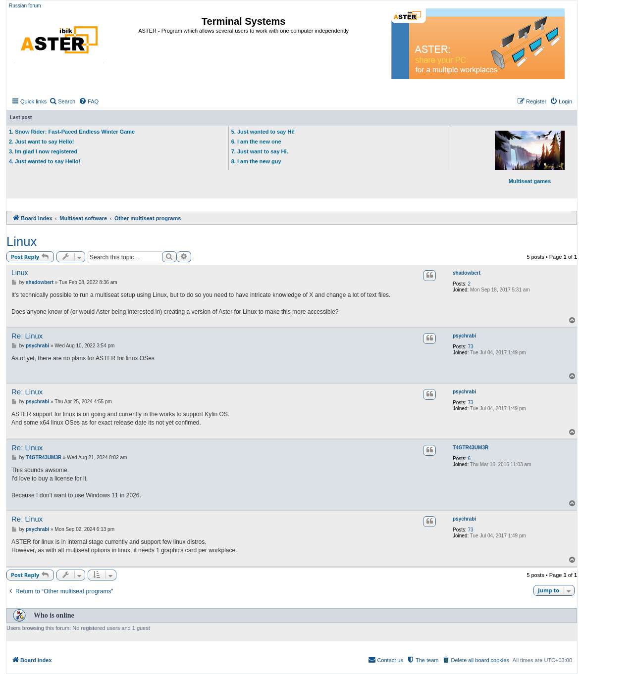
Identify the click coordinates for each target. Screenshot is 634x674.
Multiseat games (530, 157)
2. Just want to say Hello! (41, 141)
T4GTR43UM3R (470, 447)
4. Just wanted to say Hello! (44, 161)
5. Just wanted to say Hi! (263, 132)
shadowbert (466, 273)
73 (471, 346)
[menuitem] (62, 101)
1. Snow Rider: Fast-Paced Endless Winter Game (72, 132)
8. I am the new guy (256, 161)
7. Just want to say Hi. (259, 151)
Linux (21, 241)
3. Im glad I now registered (43, 151)
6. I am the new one (256, 141)
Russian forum (25, 5)
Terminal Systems (244, 21)
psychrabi (464, 335)
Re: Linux (27, 336)
